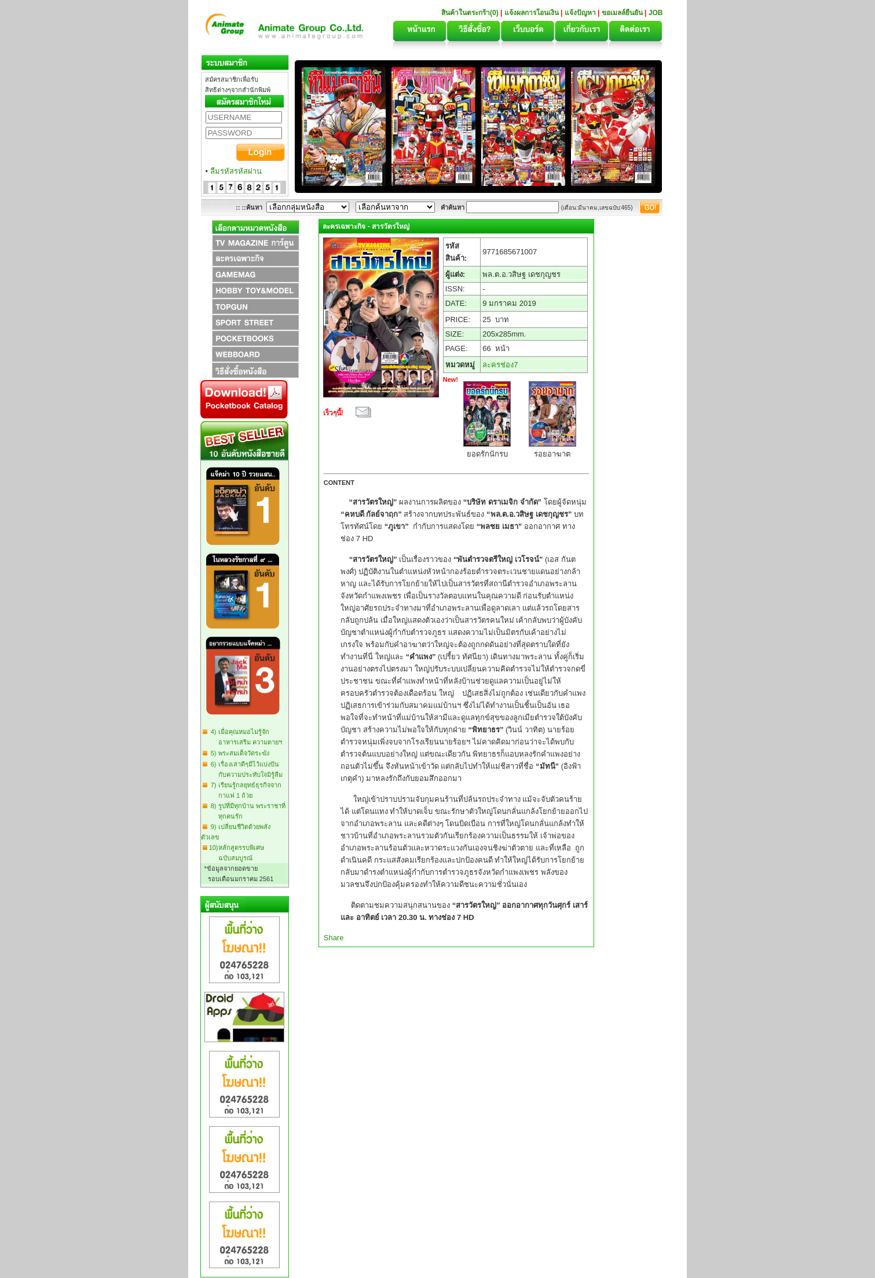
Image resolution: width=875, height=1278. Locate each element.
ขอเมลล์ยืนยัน (622, 13)
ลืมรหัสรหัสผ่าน (236, 171)
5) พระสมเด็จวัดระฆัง (238, 753)
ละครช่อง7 (500, 364)
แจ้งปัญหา (580, 13)
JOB (656, 13)
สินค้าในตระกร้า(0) (470, 13)
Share (334, 937)
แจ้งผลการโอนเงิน (531, 13)
